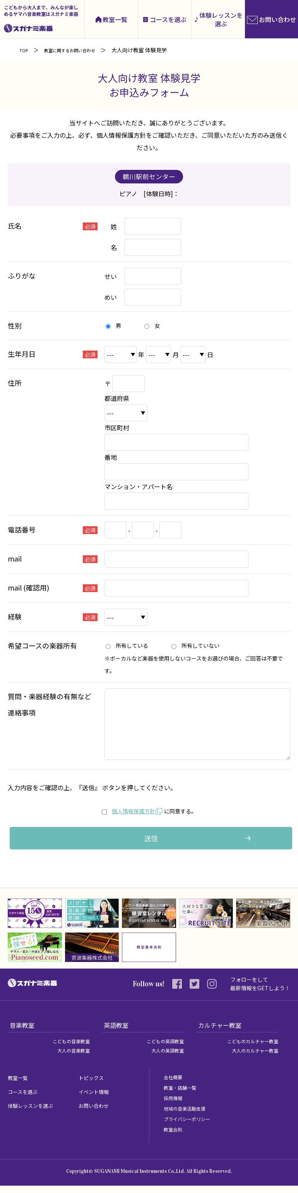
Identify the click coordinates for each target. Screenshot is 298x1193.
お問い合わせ (97, 1112)
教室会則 (174, 1136)
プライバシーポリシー (191, 1126)
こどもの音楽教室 (68, 1048)
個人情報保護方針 (128, 810)
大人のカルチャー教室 (251, 1057)
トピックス (94, 1084)
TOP (25, 50)
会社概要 (174, 1084)
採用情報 (174, 1105)
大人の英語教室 (165, 1057)
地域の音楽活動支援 (188, 1115)
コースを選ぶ (168, 19)
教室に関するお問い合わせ (79, 50)
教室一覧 (115, 19)
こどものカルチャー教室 (248, 1048)
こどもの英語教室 (162, 1048)
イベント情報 (97, 1098)
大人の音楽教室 (71, 1057)
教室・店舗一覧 (183, 1095)
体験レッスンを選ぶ (221, 19)
